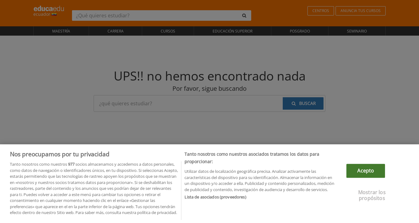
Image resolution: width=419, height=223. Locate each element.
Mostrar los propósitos (372, 199)
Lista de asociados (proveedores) (215, 201)
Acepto (365, 174)
